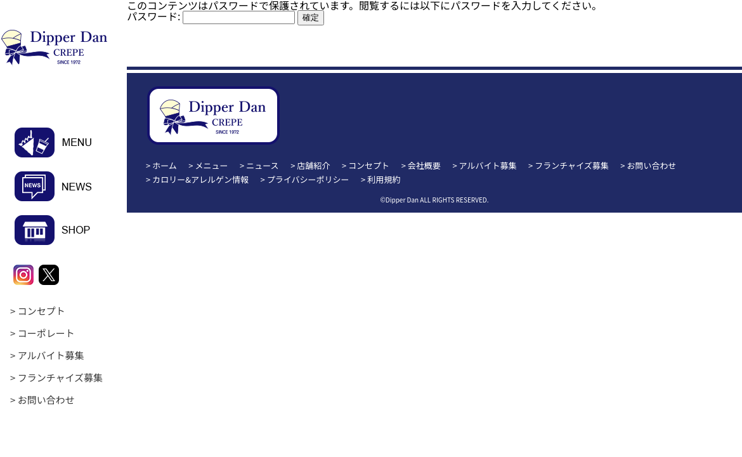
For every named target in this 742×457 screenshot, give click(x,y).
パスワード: (211, 15)
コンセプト (41, 310)
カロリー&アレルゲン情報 (200, 179)
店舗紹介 (313, 165)
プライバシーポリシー (308, 179)
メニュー (211, 165)
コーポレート (46, 333)
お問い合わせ (46, 399)
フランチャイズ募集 (60, 377)
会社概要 (424, 165)
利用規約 (383, 179)
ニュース (262, 165)
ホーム (164, 165)
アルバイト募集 (51, 355)
